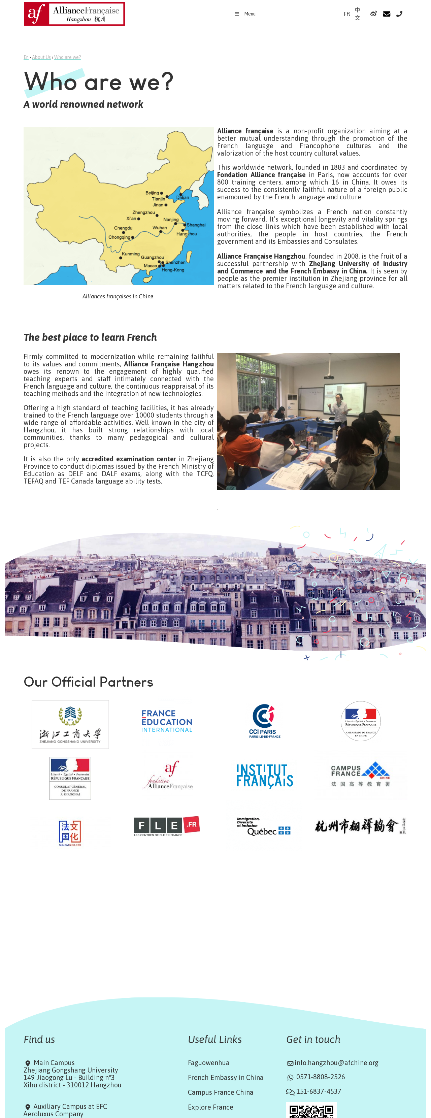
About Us (41, 57)
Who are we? (67, 57)
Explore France (210, 1107)
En (26, 57)
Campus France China (221, 1092)
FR (347, 14)
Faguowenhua (209, 1062)
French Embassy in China (226, 1077)
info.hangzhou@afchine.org (336, 1062)
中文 (357, 14)
